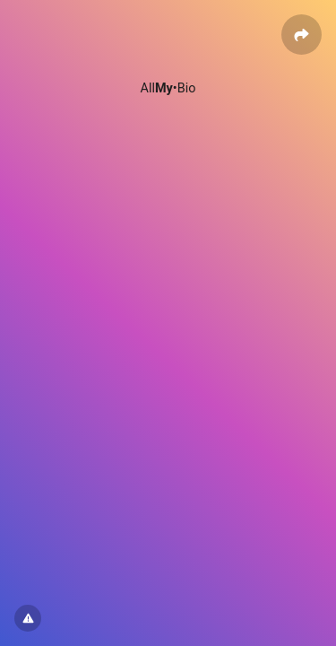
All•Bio (168, 88)
